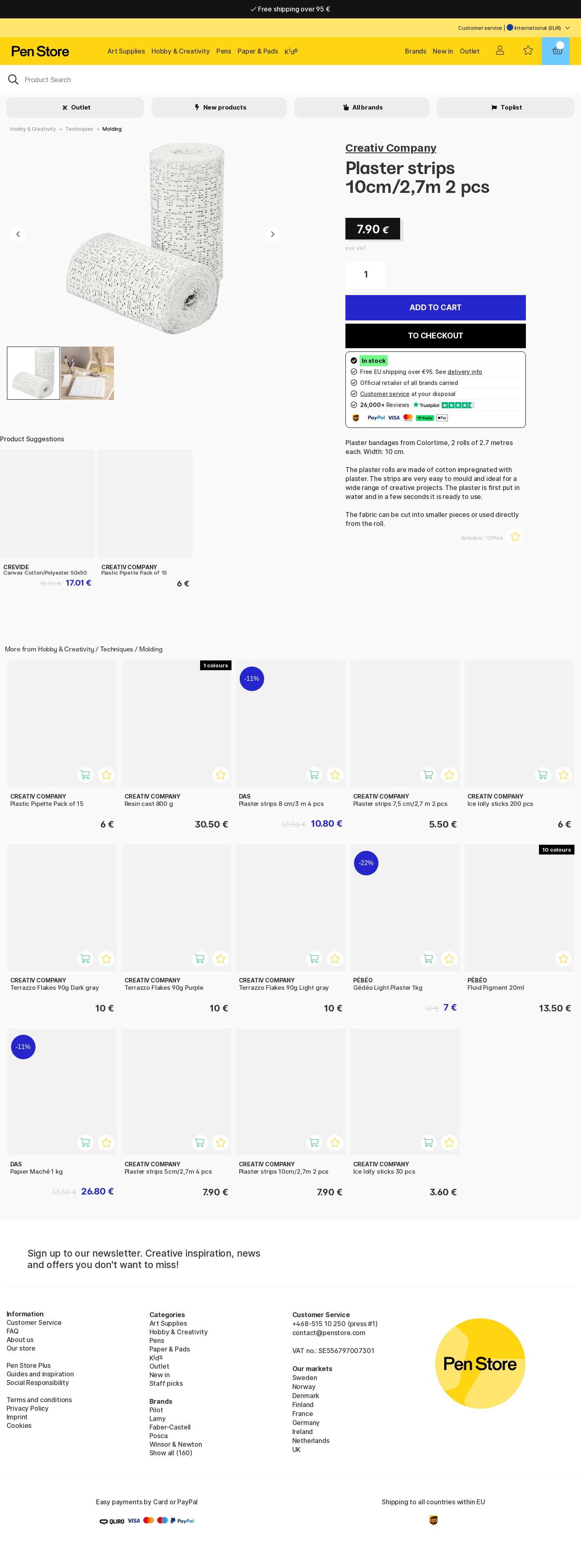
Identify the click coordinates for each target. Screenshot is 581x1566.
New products (224, 107)
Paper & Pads (258, 51)
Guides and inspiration (40, 1374)
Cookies (19, 1425)
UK (296, 1449)
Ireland (302, 1431)
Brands (415, 51)
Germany (306, 1422)
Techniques (79, 129)
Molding (112, 129)
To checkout (435, 335)
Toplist (510, 107)
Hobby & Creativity (180, 51)
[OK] (290, 79)
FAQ (13, 1331)
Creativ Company (390, 147)
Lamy (157, 1418)
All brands (367, 107)
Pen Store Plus (29, 1365)
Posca (158, 1436)
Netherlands (310, 1440)
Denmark (306, 1396)
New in (443, 51)
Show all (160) (171, 1453)
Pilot (156, 1410)
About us (20, 1340)
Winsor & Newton (175, 1444)
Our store (21, 1348)
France (302, 1413)
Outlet (470, 51)
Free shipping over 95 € (290, 9)
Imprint (17, 1417)
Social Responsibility (38, 1382)
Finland (303, 1404)
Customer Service (34, 1322)
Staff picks (166, 1383)
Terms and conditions (39, 1400)
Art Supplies (126, 51)
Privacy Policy (28, 1408)
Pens (223, 51)
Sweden (304, 1378)
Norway (304, 1387)
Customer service (480, 28)
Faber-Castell (170, 1427)
